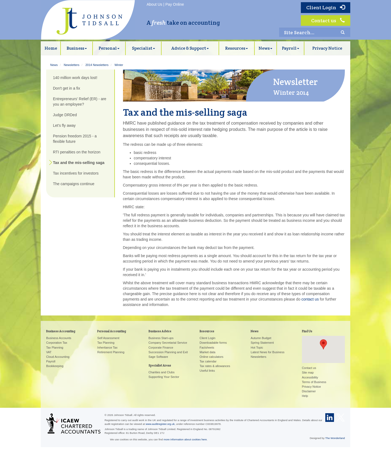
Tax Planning (54, 347)
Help (305, 395)
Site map (308, 372)
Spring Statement (262, 342)
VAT (49, 352)
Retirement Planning (110, 352)
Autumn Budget (261, 338)
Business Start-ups (161, 338)
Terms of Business (314, 382)
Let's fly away (64, 125)
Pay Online (174, 4)
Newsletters (71, 65)
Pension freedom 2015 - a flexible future (75, 139)
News (265, 48)
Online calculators (211, 356)
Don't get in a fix (66, 88)
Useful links (207, 370)
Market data (207, 352)
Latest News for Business (267, 352)
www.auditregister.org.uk (160, 423)
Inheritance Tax (107, 347)
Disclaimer (309, 391)
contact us (310, 299)
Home (51, 48)
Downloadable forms (213, 342)
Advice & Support (190, 48)
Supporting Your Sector (164, 376)
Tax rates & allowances (215, 366)
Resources (236, 48)
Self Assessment (108, 338)
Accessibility (310, 377)
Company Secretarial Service (168, 342)
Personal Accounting (111, 331)
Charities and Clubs (162, 372)
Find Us (307, 331)
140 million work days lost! (75, 77)
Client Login (325, 7)
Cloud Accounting (58, 356)
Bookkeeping (55, 366)
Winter (119, 65)
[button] (323, 344)
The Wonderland (335, 438)
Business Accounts (58, 338)
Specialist (143, 48)
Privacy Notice (327, 48)
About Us (154, 4)
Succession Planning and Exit (168, 352)
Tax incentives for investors (76, 173)
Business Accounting (60, 331)
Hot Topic (257, 347)
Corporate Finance (161, 347)
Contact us (328, 20)
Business (77, 48)
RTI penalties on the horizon (76, 152)
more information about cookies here (185, 439)
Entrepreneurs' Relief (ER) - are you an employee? (79, 101)
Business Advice (160, 331)
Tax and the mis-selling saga (79, 162)
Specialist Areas (160, 365)
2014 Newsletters (96, 65)
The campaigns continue (73, 184)
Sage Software (158, 356)
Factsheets (207, 347)
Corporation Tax (56, 342)
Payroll (290, 48)
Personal (109, 48)
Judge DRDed (65, 115)
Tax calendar (208, 361)
